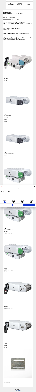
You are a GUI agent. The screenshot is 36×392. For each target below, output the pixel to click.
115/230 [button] (5, 114)
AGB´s (10, 3)
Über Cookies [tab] (30, 188)
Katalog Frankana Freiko (10, 4)
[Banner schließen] (34, 186)
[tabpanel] (18, 29)
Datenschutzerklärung (19, 3)
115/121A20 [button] (5, 378)
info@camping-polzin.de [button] (18, 390)
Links (28, 3)
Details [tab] (18, 188)
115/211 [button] (5, 228)
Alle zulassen (29, 205)
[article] (18, 65)
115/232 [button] (5, 76)
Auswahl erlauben (18, 205)
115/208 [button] (5, 152)
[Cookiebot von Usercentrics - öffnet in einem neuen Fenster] (29, 186)
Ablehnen (6, 205)
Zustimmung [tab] (6, 188)
